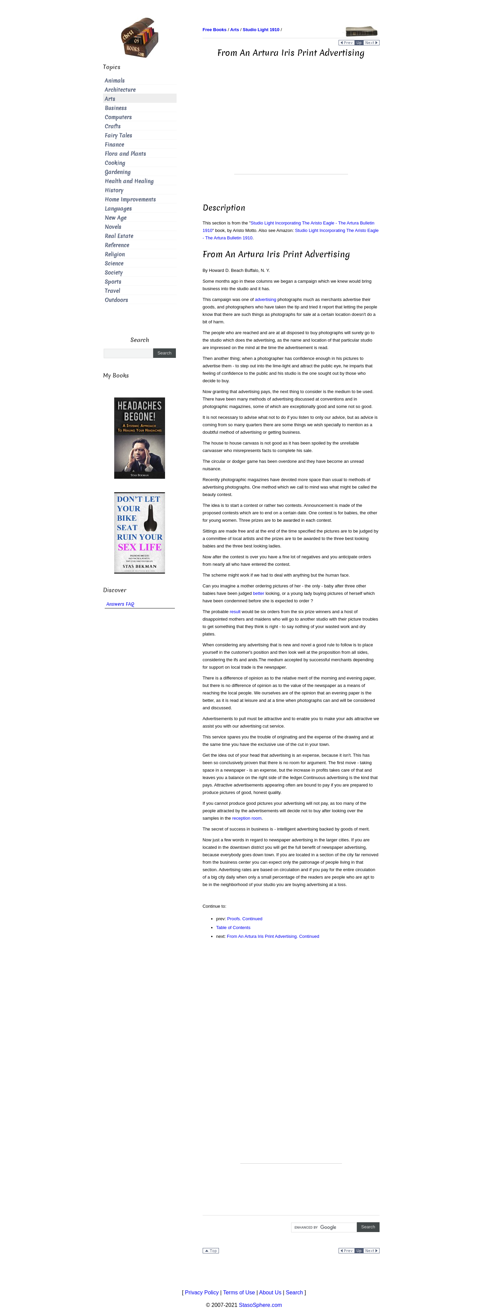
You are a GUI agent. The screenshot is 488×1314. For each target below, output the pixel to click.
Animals (115, 80)
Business (116, 108)
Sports (113, 281)
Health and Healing (129, 181)
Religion (115, 254)
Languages (118, 208)
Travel (112, 291)
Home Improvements (130, 199)
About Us (270, 1292)
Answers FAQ (120, 604)
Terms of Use (239, 1292)
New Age (115, 217)
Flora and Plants (125, 153)
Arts (110, 99)
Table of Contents (233, 927)
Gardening (117, 172)
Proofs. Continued (244, 918)
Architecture (120, 89)
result (235, 611)
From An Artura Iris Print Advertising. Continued (273, 936)
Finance (114, 144)
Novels (113, 227)
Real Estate (119, 236)
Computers (118, 117)
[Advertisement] (291, 126)
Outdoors (116, 300)
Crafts (113, 126)
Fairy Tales (118, 135)
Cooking (115, 163)
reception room (247, 818)
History (114, 190)
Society (114, 272)
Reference (117, 245)
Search (294, 1292)
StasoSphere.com (260, 1305)
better (258, 593)
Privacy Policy (202, 1292)
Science (114, 263)
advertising (265, 299)
